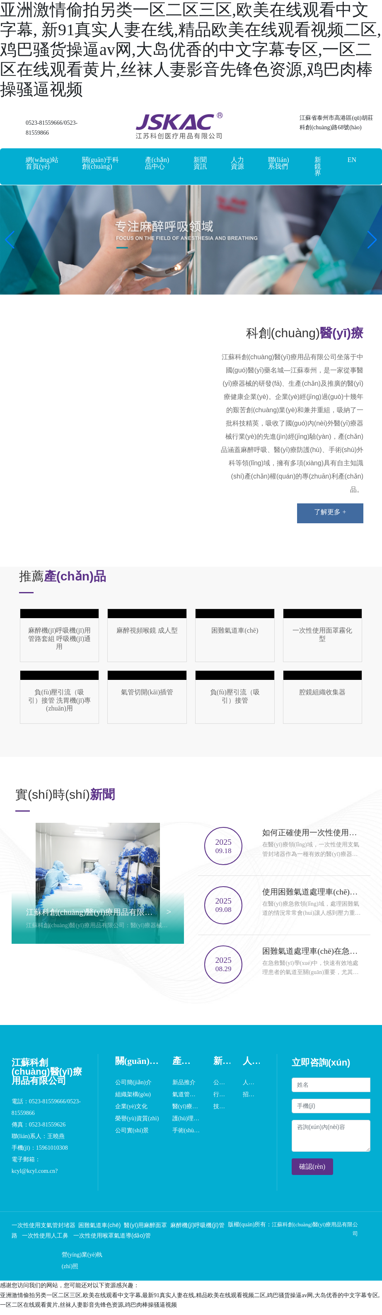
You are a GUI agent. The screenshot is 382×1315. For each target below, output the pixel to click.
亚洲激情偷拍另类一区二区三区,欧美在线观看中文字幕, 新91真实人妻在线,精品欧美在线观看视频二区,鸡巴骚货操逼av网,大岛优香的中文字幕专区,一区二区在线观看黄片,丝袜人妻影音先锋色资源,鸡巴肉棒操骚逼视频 (190, 49)
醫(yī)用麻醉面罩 (145, 1230)
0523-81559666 (44, 123)
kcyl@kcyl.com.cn (33, 1176)
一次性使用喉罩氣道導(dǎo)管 (112, 1241)
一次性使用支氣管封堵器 (43, 1230)
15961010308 (53, 1153)
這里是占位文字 (59, 635)
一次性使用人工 (41, 1241)
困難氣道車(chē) (99, 1230)
